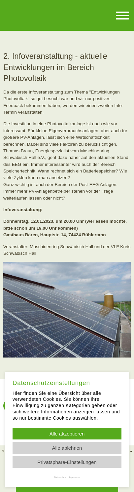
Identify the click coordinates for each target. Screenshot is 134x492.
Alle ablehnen (67, 448)
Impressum (74, 477)
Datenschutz (60, 477)
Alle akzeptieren (67, 433)
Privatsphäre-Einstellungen (66, 462)
